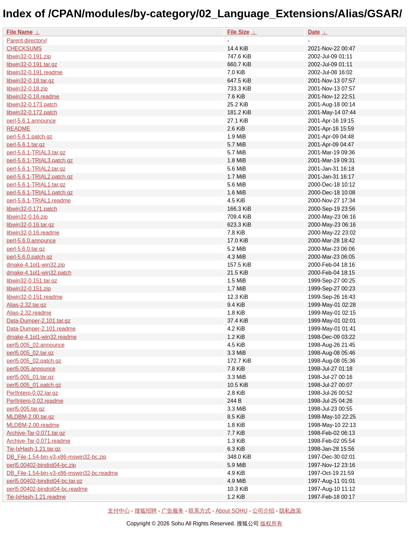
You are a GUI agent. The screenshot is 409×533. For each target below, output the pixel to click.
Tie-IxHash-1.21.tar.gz (34, 449)
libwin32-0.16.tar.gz (30, 225)
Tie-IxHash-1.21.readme (36, 497)
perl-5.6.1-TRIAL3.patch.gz (40, 160)
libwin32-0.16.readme (33, 233)
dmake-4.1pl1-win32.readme (42, 337)
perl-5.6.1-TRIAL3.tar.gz (36, 152)
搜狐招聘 (146, 511)
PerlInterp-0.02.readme (35, 401)
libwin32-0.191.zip (29, 56)
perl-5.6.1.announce (31, 121)
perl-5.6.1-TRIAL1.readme (39, 200)
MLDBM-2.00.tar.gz (30, 417)
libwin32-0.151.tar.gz (32, 281)
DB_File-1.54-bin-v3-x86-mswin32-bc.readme (62, 473)
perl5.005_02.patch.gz (34, 361)
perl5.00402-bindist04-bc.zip (41, 465)
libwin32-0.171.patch (32, 209)
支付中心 (119, 511)
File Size (238, 32)
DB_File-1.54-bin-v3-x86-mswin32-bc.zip (56, 457)
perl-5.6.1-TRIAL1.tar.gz (36, 185)
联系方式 (199, 511)
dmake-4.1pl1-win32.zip (36, 265)
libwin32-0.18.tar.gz (30, 81)
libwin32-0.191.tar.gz (32, 64)
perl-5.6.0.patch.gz (29, 257)
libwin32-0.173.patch (32, 104)
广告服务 (173, 511)
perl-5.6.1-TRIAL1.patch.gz (40, 193)
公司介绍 (263, 511)
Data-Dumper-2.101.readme (41, 329)
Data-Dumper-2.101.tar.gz (38, 321)
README (18, 129)
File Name (20, 32)
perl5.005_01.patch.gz (34, 385)
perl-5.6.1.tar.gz (26, 144)
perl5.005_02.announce (36, 345)
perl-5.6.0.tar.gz (26, 249)
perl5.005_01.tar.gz (30, 377)
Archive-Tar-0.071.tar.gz (36, 433)
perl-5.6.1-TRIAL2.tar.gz (36, 169)
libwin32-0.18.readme (33, 96)
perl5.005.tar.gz (26, 409)
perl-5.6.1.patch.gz (29, 137)
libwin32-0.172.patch (32, 112)
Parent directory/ (27, 41)
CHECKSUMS (24, 48)
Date (314, 32)
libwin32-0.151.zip (29, 289)
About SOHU (231, 511)
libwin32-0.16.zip (27, 217)
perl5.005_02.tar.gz (30, 353)
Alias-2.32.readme (29, 313)
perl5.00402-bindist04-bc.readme (47, 489)
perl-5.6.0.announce (31, 241)
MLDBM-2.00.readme (33, 425)
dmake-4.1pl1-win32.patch (39, 273)
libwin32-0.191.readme (34, 72)
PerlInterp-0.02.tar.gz (32, 393)
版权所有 (271, 523)
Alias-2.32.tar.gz (26, 305)
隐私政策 (290, 511)
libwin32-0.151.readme (34, 297)
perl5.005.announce (31, 369)
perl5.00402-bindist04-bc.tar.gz (44, 481)
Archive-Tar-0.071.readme (38, 441)
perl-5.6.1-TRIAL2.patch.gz (40, 177)
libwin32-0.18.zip (27, 89)
